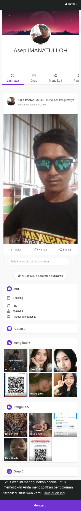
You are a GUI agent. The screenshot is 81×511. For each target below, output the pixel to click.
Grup (17, 471)
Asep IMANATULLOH (40, 50)
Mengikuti (21, 342)
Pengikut (20, 407)
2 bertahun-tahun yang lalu (31, 104)
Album (18, 328)
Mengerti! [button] (40, 505)
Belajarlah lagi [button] (54, 493)
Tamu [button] (71, 3)
